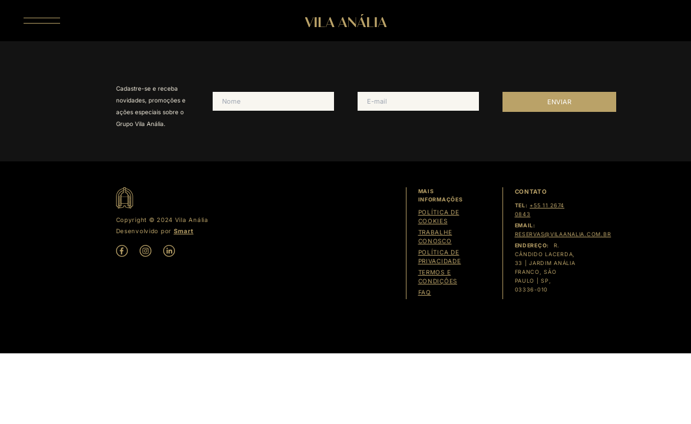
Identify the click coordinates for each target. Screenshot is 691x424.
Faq (424, 292)
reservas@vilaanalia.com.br (563, 234)
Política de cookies (438, 216)
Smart (184, 230)
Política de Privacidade (439, 256)
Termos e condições (437, 276)
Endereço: (532, 245)
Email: (525, 225)
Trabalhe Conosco (435, 236)
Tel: (521, 205)
